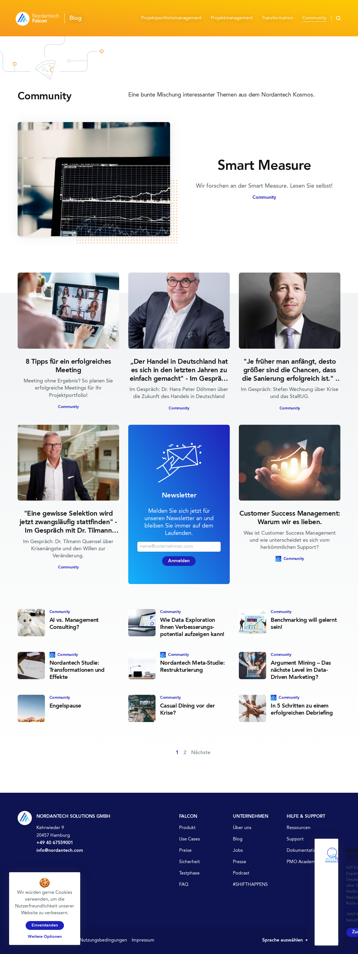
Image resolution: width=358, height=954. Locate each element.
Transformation (277, 18)
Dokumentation (303, 850)
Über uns (242, 828)
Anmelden (179, 561)
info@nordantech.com (59, 850)
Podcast (241, 873)
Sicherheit (189, 862)
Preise (185, 850)
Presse (239, 862)
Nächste (200, 752)
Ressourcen (299, 828)
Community (314, 18)
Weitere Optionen (45, 937)
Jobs (238, 850)
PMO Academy (302, 862)
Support (295, 839)
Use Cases (189, 839)
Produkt (187, 828)
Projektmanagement (232, 18)
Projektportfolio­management (171, 18)
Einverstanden (45, 925)
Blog (238, 839)
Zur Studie (227, 931)
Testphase (189, 873)
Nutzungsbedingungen (103, 940)
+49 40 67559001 (54, 843)
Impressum (143, 940)
